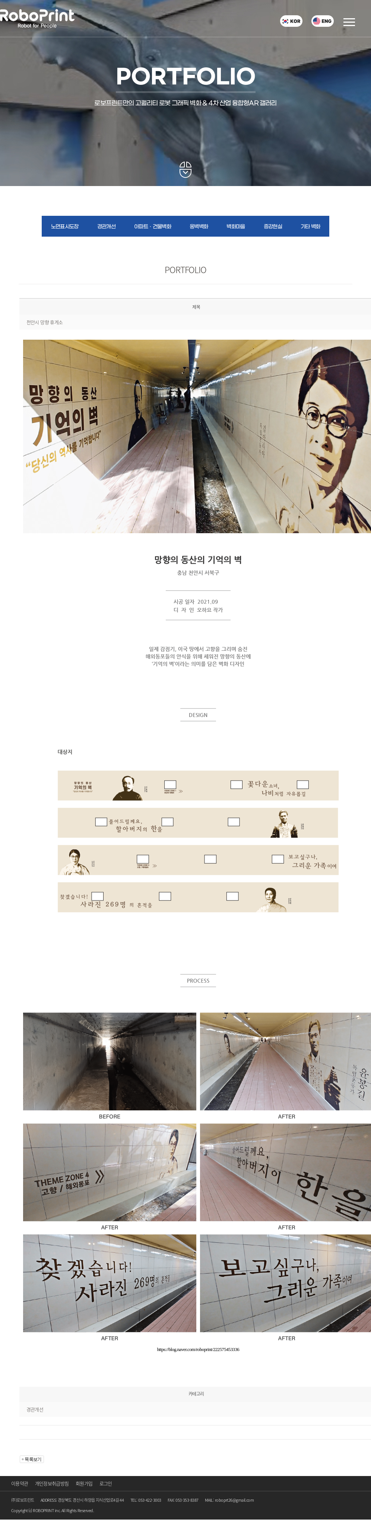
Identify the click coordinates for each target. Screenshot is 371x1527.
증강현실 (273, 227)
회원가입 (84, 1483)
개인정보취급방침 (52, 1483)
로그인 (105, 1483)
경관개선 (106, 227)
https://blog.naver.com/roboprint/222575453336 (198, 1349)
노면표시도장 (65, 227)
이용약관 (19, 1483)
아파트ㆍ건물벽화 (152, 227)
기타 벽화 (310, 227)
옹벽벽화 (199, 227)
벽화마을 (235, 227)
